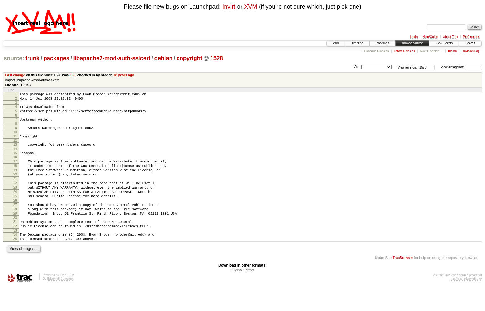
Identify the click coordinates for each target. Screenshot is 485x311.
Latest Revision (404, 51)
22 (15, 196)
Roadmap (382, 43)
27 (15, 222)
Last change (15, 75)
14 (15, 156)
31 (15, 242)
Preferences (471, 36)
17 (15, 169)
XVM (250, 6)
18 (15, 175)
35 (15, 262)
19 (15, 180)
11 (15, 142)
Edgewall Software (60, 302)
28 (15, 227)
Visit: (357, 67)
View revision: (407, 67)
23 (15, 201)
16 (15, 165)
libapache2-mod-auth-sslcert (111, 58)
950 (72, 75)
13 (15, 151)
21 (15, 191)
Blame (452, 51)
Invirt (228, 6)
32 (15, 247)
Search (470, 43)
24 (15, 206)
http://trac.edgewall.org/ (466, 302)
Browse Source (412, 43)
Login (414, 36)
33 (15, 253)
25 (15, 212)
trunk (32, 58)
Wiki (336, 43)
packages (56, 58)
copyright (189, 58)
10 (15, 138)
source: (14, 58)
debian (163, 58)
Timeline (357, 43)
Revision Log (471, 51)
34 (15, 257)
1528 (216, 58)
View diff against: (461, 67)
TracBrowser (403, 282)
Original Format (242, 294)
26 (15, 217)
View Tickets (444, 43)
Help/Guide (430, 36)
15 (15, 160)
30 (15, 238)
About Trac (450, 36)
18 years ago (124, 75)
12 (15, 147)
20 (15, 185)
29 (15, 233)
